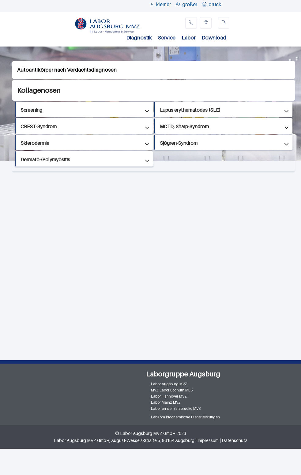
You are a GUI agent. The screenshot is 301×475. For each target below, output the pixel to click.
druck (215, 4)
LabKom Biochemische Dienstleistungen (185, 417)
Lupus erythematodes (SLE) (190, 110)
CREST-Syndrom (39, 126)
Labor (188, 38)
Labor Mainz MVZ (166, 402)
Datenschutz (234, 440)
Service (166, 38)
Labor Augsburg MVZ (169, 384)
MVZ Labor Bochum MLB (172, 390)
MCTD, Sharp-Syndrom (184, 126)
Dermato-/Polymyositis (45, 160)
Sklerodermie (35, 143)
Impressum (208, 440)
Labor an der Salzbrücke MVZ (176, 408)
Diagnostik (139, 38)
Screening (31, 110)
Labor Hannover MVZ (169, 396)
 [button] (204, 4)
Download (213, 38)
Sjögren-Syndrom (179, 143)
